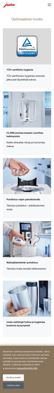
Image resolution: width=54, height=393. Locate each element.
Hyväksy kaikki (13, 377)
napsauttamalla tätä (26, 368)
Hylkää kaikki (13, 385)
